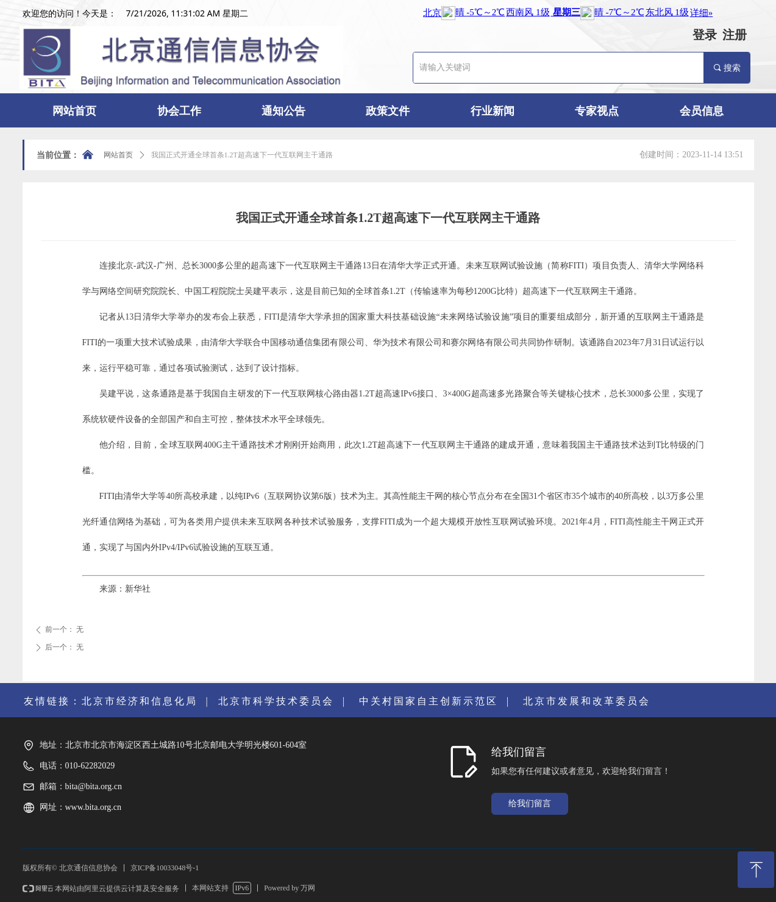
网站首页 (118, 155)
